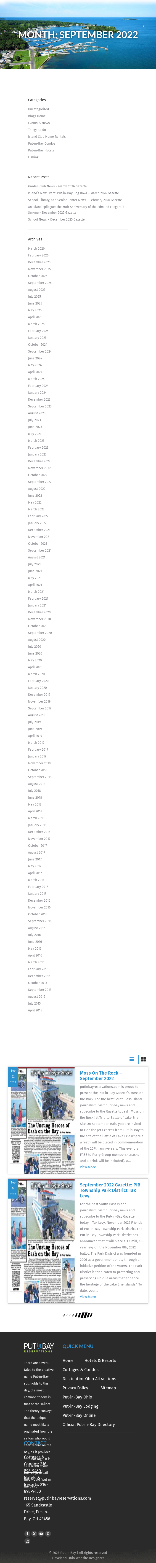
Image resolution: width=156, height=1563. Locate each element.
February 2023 (38, 448)
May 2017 (34, 866)
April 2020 (35, 667)
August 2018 (36, 784)
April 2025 (35, 317)
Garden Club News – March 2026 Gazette (57, 186)
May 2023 (35, 434)
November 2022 (39, 468)
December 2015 (39, 976)
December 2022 (39, 461)
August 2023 (36, 413)
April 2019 (35, 736)
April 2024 (35, 372)
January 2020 (37, 688)
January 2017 (37, 894)
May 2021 (34, 578)
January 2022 (37, 523)
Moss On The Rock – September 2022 (101, 1075)
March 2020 (36, 674)
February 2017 (38, 887)
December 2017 (39, 832)
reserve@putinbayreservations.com (57, 1498)
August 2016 (36, 928)
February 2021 (38, 599)
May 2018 (35, 804)
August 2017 (36, 852)
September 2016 (39, 921)
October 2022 (37, 475)
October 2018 (37, 770)
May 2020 (35, 660)
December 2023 (39, 400)
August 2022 (36, 489)
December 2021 (39, 530)
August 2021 (36, 557)
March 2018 (36, 818)
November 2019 (39, 701)
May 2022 (35, 502)
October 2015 (37, 983)
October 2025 (37, 276)
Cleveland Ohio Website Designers (78, 1558)
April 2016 (35, 955)
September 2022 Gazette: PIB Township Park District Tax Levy (110, 1190)
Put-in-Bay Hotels (41, 150)
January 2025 (37, 338)
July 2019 (34, 722)
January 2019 (37, 756)
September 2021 (39, 550)
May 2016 (34, 949)
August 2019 (36, 715)
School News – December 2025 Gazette (56, 219)
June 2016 (35, 942)
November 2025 (39, 269)
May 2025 (35, 310)
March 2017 (36, 880)
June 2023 (35, 427)
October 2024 (37, 345)
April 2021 (35, 585)
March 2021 (36, 592)
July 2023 (34, 420)
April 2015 (35, 1010)
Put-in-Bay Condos (41, 144)
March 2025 (36, 324)
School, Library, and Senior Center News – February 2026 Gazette (75, 200)
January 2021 (37, 605)
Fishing (33, 157)
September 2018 (40, 777)
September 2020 (40, 633)
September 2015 (39, 990)
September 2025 (40, 283)
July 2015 (34, 1003)
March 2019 (36, 743)
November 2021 (39, 537)
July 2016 (34, 935)
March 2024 (36, 379)
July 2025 (34, 297)
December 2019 (39, 695)
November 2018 (39, 763)
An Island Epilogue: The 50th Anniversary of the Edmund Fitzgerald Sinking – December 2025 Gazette (76, 210)
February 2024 (38, 386)
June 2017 (35, 859)
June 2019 (35, 729)
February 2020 (38, 681)
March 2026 (36, 249)
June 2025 (35, 303)
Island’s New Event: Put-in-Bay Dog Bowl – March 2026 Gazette (73, 193)
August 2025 (36, 290)
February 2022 (38, 516)
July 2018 (34, 791)
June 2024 (35, 358)
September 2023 (40, 406)
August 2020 (37, 640)
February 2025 (38, 331)
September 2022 (40, 482)
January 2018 (37, 825)
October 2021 (37, 544)
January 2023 (37, 454)
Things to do (37, 130)
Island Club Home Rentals (47, 137)
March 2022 (36, 509)
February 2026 (38, 255)
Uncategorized (38, 109)
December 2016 (39, 901)
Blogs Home (37, 116)
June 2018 (35, 798)
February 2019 (38, 750)
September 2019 (39, 708)
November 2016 (39, 907)
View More (88, 1167)
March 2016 (36, 962)
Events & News (39, 123)
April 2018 (35, 811)
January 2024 (37, 393)
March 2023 (36, 441)
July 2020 (34, 647)
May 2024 (35, 365)
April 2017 (35, 873)
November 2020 (39, 619)
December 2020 (39, 612)
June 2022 (35, 496)
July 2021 (34, 564)
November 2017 (39, 839)
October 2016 (37, 914)
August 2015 (36, 997)
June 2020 (35, 653)
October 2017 (37, 846)
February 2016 (38, 969)
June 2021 (35, 571)
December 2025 (39, 262)
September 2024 (40, 351)
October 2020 (38, 626)
